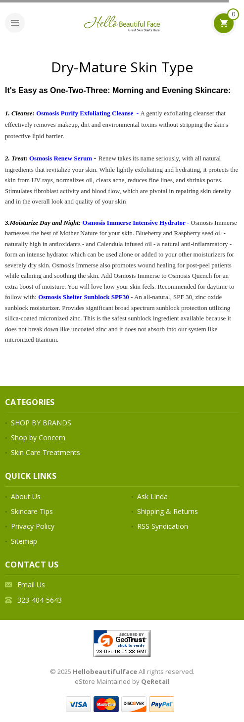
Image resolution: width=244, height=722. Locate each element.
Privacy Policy (32, 526)
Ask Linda (152, 496)
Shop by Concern (38, 437)
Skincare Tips (32, 511)
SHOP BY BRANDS (41, 422)
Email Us (31, 584)
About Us (26, 496)
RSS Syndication (162, 526)
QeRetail (155, 681)
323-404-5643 (39, 600)
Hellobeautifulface (105, 671)
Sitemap (24, 541)
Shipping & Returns (167, 511)
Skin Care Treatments (45, 452)
